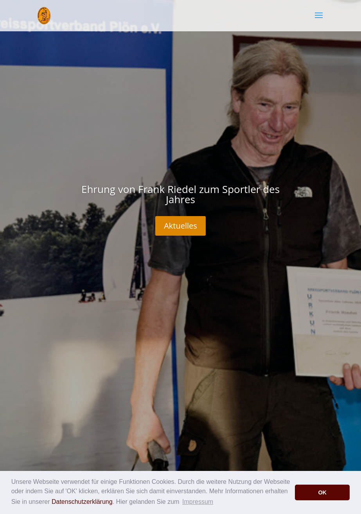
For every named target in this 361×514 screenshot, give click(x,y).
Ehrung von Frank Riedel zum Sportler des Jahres (180, 194)
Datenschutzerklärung (82, 501)
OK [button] (322, 492)
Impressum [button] (197, 501)
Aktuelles (180, 225)
